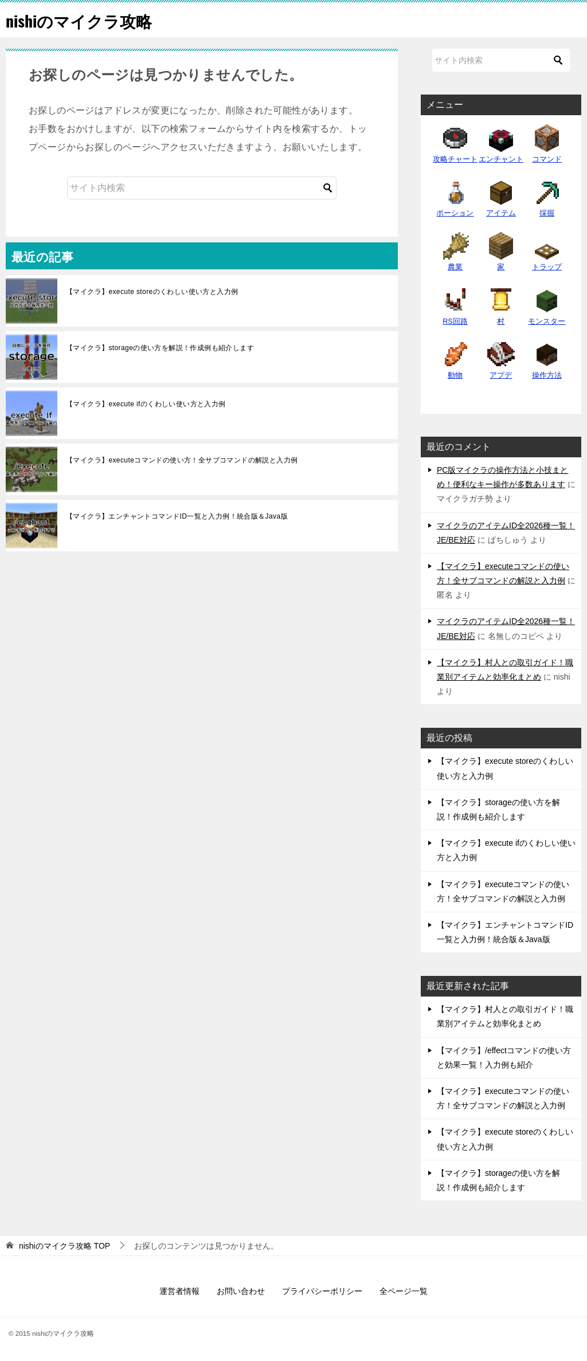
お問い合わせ (241, 1291)
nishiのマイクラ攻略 (84, 20)
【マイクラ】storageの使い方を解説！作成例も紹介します (160, 348)
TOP (64, 1245)
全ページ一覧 (403, 1291)
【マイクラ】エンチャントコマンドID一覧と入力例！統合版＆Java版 (177, 516)
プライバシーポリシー (322, 1291)
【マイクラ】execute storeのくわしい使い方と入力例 (152, 292)
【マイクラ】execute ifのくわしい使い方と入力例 (146, 404)
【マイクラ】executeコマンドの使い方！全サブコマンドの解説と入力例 (182, 460)
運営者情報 (179, 1291)
